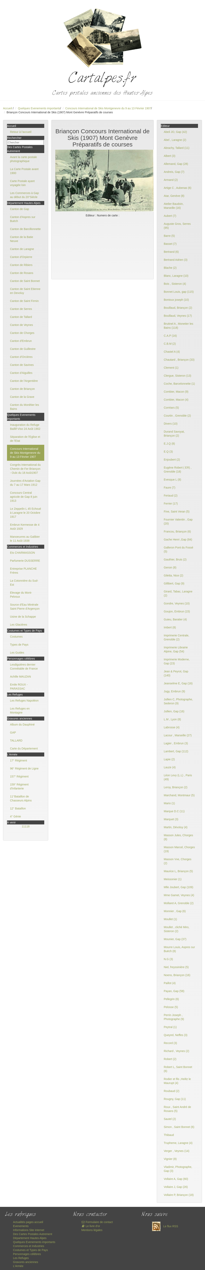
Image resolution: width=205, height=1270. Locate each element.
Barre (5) (169, 235)
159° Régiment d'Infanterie (19, 786)
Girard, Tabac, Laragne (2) (178, 593)
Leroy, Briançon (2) (175, 787)
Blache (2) (170, 267)
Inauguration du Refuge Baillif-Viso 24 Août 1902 (25, 426)
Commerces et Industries (28, 1246)
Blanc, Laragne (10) (176, 275)
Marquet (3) (171, 819)
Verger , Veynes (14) (176, 1151)
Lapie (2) (169, 759)
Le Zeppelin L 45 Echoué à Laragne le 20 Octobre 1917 (25, 512)
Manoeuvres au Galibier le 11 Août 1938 (25, 538)
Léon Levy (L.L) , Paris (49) (178, 777)
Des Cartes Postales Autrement (32, 1234)
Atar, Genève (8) (174, 195)
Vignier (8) (170, 1159)
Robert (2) (170, 1059)
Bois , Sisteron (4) (175, 283)
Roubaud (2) (171, 1091)
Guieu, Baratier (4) (175, 619)
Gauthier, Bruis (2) (175, 559)
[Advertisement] (102, 247)
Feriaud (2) (170, 495)
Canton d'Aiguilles (21, 372)
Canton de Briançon (22, 388)
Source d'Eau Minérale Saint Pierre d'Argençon (24, 606)
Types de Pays (19, 644)
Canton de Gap (19, 209)
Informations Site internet (28, 1230)
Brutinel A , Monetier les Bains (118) (178, 325)
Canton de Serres (21, 309)
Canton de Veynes (21, 324)
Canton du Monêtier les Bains (24, 406)
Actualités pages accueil (28, 1222)
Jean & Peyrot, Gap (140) (176, 673)
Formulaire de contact (97, 1222)
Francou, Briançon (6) (177, 531)
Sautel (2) (170, 1119)
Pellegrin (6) (171, 999)
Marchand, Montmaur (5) (179, 795)
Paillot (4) (170, 983)
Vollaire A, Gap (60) (176, 1178)
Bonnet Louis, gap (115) (179, 291)
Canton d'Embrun (21, 340)
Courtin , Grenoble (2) (177, 415)
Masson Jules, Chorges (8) (178, 837)
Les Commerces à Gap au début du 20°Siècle (24, 195)
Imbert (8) (170, 627)
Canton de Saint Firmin (24, 301)
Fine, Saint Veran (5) (176, 511)
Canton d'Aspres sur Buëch (22, 219)
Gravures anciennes (25, 1262)
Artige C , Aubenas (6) (177, 187)
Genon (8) (170, 567)
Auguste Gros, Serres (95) (177, 225)
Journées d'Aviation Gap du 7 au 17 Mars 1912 (25, 482)
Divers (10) (170, 423)
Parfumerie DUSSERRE (25, 560)
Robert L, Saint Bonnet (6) (178, 1069)
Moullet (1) (170, 919)
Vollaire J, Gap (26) (176, 1186)
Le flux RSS (164, 1226)
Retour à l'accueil (20, 131)
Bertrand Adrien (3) (175, 259)
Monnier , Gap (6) (175, 911)
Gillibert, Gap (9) (174, 583)
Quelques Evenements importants (39, 108)
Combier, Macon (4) (176, 399)
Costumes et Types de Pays (30, 1250)
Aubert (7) (170, 215)
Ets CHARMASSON (22, 552)
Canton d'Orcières (21, 356)
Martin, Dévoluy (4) (175, 827)
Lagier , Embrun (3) (176, 743)
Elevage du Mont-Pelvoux (21, 594)
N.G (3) (168, 959)
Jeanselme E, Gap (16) (178, 683)
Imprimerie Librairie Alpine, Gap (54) (176, 649)
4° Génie (15, 816)
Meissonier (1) (173, 879)
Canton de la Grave (22, 396)
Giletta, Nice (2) (173, 575)
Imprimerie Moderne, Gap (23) (177, 661)
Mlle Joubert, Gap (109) (178, 887)
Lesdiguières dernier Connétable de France (24, 666)
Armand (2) (171, 179)
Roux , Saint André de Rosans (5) (177, 1109)
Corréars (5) (171, 407)
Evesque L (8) (172, 479)
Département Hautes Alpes (29, 1238)
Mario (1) (169, 803)
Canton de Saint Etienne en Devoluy (25, 291)
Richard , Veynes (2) (176, 1051)
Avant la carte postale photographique (23, 159)
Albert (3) (169, 155)
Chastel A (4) (172, 351)
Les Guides (17, 652)
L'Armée (18, 1266)
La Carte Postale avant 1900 (24, 171)
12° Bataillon (18, 808)
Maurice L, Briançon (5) (178, 871)
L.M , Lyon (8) (172, 719)
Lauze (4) (170, 767)
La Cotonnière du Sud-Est (24, 582)
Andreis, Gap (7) (174, 171)
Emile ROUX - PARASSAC (19, 686)
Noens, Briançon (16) (177, 975)
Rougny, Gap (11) (175, 1099)
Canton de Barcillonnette (25, 229)
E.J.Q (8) (169, 443)
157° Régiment (19, 776)
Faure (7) (169, 487)
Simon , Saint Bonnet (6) (179, 1127)
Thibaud (169, 1135)
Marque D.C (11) (174, 811)
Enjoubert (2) (172, 459)
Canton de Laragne (22, 249)
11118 (26, 826)
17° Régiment (18, 760)
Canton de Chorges (22, 332)
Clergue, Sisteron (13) (177, 375)
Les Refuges (21, 1258)
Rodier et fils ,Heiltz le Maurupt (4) (177, 1081)
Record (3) (170, 1043)
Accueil (7, 108)
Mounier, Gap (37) (175, 939)
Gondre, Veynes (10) (177, 603)
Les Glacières (18, 624)
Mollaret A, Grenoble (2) (179, 903)
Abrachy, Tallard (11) (176, 147)
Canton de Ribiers (21, 265)
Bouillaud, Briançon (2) (178, 307)
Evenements (21, 1226)
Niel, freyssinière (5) (176, 967)
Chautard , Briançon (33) (179, 359)
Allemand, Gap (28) (176, 163)
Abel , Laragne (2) (175, 139)
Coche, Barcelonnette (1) (179, 383)
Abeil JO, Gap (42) (175, 131)
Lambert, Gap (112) (176, 751)
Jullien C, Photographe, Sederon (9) (178, 701)
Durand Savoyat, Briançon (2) (174, 433)
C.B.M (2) (170, 343)
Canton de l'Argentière (24, 380)
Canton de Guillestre (23, 348)
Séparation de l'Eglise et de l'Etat (25, 438)
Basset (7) (170, 243)
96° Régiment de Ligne (24, 768)
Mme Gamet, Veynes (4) (179, 895)
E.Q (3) (168, 451)
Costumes (16, 636)
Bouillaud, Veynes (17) (178, 315)
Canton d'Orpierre (21, 257)
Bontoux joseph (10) (176, 299)
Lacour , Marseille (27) (178, 735)
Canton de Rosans (21, 273)
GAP (13, 732)
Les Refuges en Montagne (20, 710)
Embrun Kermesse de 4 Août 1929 (24, 526)
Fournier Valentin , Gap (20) (178, 521)
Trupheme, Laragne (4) (178, 1143)
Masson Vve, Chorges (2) (177, 861)
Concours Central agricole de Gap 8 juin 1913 (23, 496)
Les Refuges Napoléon (24, 700)
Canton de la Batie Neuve (21, 239)
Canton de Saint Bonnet (25, 281)
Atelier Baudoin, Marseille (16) (174, 205)
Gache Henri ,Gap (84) (178, 539)
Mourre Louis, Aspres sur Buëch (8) (179, 949)
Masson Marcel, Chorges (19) (179, 849)
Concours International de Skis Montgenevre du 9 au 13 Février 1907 (108, 108)
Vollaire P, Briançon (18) (179, 1194)
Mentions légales (91, 1230)
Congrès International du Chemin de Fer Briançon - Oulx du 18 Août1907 (25, 468)
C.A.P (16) (170, 335)
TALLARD (16, 740)
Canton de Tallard (21, 316)
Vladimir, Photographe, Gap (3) (178, 1168)
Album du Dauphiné (22, 724)
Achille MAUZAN (20, 676)
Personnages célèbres (27, 1254)
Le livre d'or (90, 1226)
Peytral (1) (170, 1027)
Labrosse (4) (172, 727)
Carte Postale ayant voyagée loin (22, 183)
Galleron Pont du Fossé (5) (178, 549)
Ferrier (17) (171, 503)
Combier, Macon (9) (176, 391)
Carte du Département (24, 748)
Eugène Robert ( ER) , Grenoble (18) (178, 469)
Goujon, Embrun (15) (177, 611)
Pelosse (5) (171, 1007)
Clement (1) (171, 367)
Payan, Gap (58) (174, 991)
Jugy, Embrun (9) (174, 691)
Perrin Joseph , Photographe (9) (174, 1017)
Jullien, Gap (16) (174, 711)
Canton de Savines (22, 364)
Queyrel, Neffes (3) (175, 1035)
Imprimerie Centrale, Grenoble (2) (176, 637)
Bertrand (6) (171, 251)
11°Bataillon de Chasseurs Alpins (21, 798)
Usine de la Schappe (23, 616)
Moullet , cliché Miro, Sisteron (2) (176, 929)
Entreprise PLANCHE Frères (23, 570)
